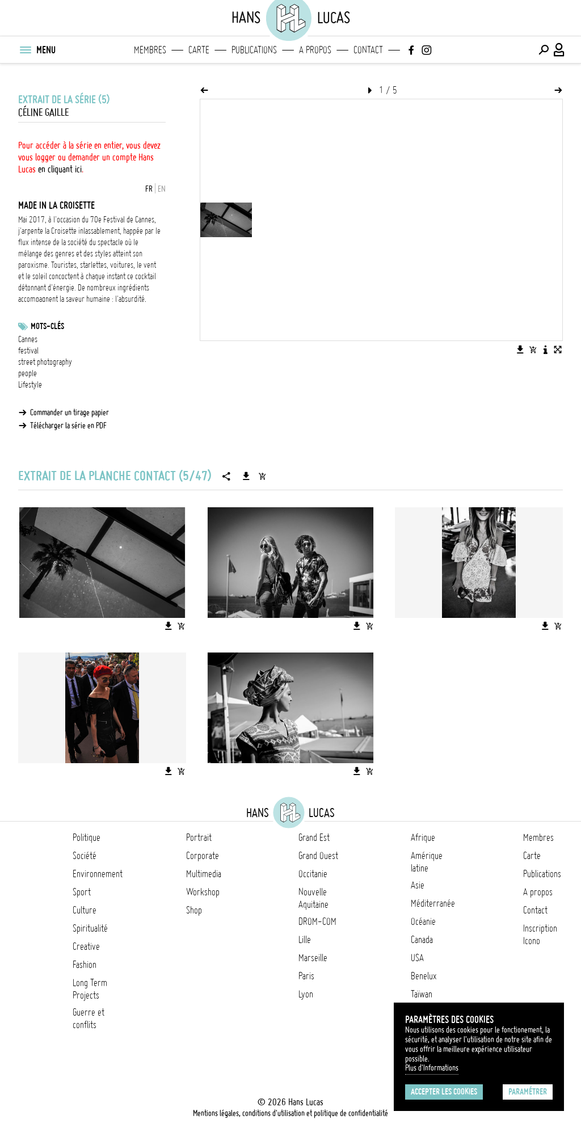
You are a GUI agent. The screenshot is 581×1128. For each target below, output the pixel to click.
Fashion (84, 964)
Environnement (98, 873)
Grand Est (314, 837)
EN (162, 189)
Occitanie (312, 873)
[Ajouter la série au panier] (262, 476)
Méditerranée (433, 903)
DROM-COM (317, 921)
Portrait (199, 837)
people (27, 373)
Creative (86, 946)
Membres (150, 50)
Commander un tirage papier (69, 412)
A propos (315, 50)
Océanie (423, 921)
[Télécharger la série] (246, 476)
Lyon (305, 994)
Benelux (423, 976)
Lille (304, 939)
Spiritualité (90, 928)
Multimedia (203, 873)
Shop (194, 910)
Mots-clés (47, 326)
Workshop (203, 892)
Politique (86, 837)
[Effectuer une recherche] (543, 50)
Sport (82, 892)
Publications (254, 50)
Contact (368, 50)
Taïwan (421, 994)
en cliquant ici (60, 169)
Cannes (27, 339)
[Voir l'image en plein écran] (558, 349)
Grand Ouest (318, 855)
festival (28, 351)
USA (417, 957)
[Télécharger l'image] (520, 349)
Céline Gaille (43, 112)
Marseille (312, 957)
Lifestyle (30, 385)
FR (149, 189)
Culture (84, 910)
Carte (198, 50)
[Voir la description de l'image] (545, 349)
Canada (422, 939)
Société (84, 855)
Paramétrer (527, 1092)
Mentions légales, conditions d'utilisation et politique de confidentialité (290, 1113)
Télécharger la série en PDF (68, 425)
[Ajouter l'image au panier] (533, 349)
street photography (45, 362)
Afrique (423, 837)
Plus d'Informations (431, 1068)
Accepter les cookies (444, 1092)
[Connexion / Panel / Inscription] (559, 50)
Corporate (202, 855)
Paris (306, 976)
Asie (417, 885)
